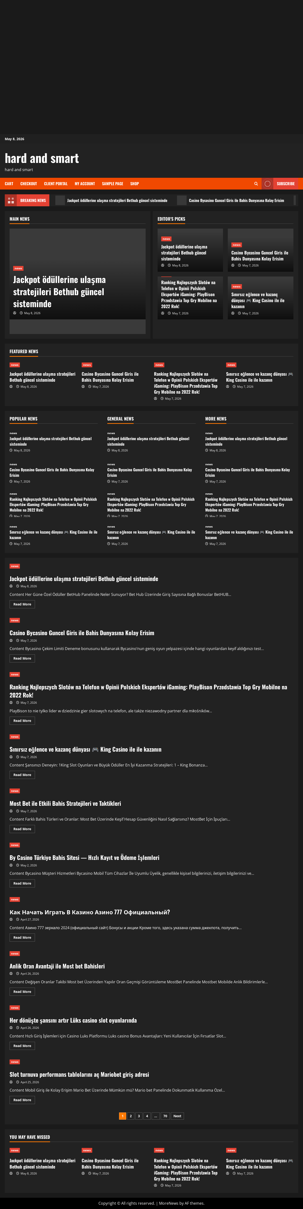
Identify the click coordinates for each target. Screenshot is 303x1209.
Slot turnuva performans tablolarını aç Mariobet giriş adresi (79, 1074)
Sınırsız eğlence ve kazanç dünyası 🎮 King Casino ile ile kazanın (257, 300)
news (18, 268)
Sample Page (112, 183)
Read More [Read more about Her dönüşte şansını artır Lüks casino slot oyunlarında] (24, 1046)
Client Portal (56, 183)
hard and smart (42, 157)
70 (165, 1116)
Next (177, 1116)
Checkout (28, 183)
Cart (9, 183)
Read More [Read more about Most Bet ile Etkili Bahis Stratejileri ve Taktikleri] (24, 829)
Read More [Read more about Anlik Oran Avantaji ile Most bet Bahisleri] (24, 992)
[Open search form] (256, 183)
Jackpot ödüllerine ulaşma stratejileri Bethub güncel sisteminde (111, 200)
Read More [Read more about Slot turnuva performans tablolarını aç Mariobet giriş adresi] (24, 1100)
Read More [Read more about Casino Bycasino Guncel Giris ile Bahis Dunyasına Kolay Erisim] (24, 659)
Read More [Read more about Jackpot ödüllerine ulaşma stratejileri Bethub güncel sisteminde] (24, 605)
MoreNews (168, 1203)
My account (85, 183)
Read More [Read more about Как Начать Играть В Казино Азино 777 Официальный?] (24, 938)
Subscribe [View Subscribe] (278, 184)
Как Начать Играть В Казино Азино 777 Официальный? (90, 911)
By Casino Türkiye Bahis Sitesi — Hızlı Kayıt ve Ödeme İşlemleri (84, 857)
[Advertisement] (151, 33)
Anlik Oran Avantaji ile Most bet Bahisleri (57, 965)
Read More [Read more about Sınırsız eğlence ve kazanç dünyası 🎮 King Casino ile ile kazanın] (24, 775)
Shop (134, 183)
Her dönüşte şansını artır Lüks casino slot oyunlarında (73, 1020)
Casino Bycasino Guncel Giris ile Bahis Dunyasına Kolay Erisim (230, 200)
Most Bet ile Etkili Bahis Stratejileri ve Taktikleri (65, 803)
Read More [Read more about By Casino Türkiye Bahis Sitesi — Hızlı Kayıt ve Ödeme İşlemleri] (24, 884)
